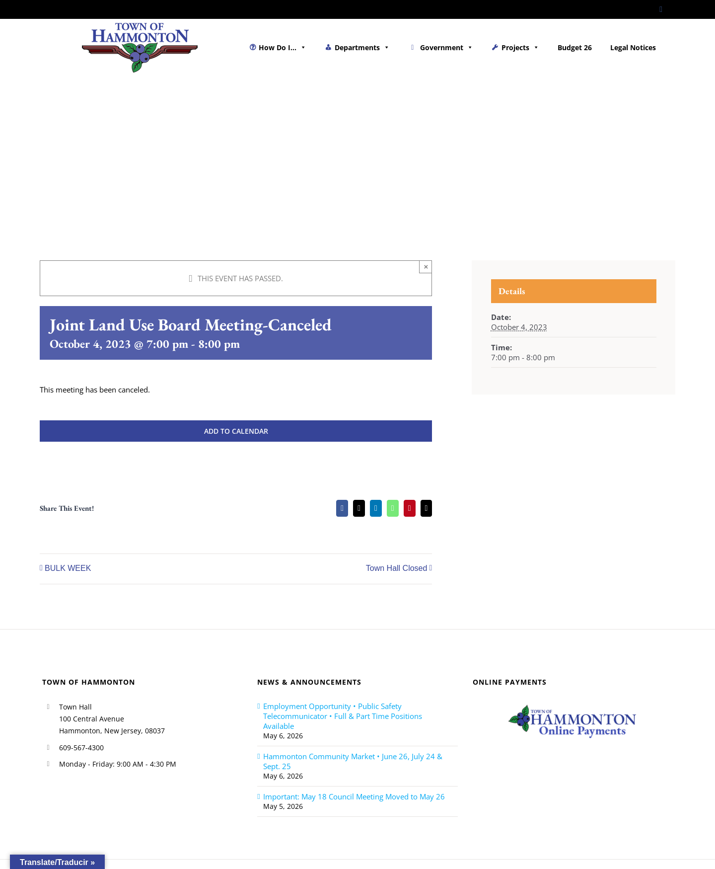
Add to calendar (236, 431)
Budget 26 (575, 47)
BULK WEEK (68, 568)
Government (446, 47)
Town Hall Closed (397, 568)
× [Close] (426, 266)
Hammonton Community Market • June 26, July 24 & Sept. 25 (352, 761)
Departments (362, 47)
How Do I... (282, 47)
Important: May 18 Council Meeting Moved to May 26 (354, 796)
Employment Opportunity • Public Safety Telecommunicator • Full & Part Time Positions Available (342, 716)
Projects (520, 47)
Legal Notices (633, 47)
